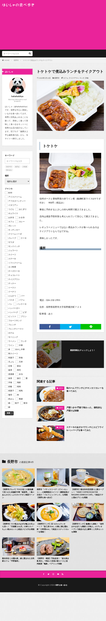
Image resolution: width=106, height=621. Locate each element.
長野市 (16, 60)
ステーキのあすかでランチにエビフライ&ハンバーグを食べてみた (84, 429)
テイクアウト (74, 78)
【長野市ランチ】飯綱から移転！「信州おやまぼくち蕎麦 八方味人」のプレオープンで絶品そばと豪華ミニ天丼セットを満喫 (87, 532)
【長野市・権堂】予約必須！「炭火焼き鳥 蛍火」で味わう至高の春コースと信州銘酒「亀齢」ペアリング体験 (52, 567)
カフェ (65, 78)
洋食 (86, 78)
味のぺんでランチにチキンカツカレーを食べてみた (84, 390)
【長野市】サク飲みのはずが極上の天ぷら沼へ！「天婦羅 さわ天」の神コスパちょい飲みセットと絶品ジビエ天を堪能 (17, 532)
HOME (7, 60)
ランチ (82, 78)
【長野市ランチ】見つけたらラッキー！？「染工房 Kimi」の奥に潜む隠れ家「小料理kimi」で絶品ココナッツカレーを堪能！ (52, 532)
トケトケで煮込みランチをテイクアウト (38, 60)
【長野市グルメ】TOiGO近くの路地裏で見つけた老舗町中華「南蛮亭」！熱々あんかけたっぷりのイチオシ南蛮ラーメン (18, 493)
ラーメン (9, 170)
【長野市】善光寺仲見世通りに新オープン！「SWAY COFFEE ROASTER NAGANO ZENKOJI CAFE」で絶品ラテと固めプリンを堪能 (87, 495)
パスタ (25, 166)
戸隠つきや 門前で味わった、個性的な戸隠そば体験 (84, 409)
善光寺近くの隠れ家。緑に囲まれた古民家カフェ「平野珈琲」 (17, 564)
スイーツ (9, 166)
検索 (8, 413)
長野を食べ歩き (61, 593)
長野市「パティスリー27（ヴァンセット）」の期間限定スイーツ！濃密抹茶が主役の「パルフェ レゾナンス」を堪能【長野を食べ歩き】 (52, 493)
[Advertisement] (53, 27)
